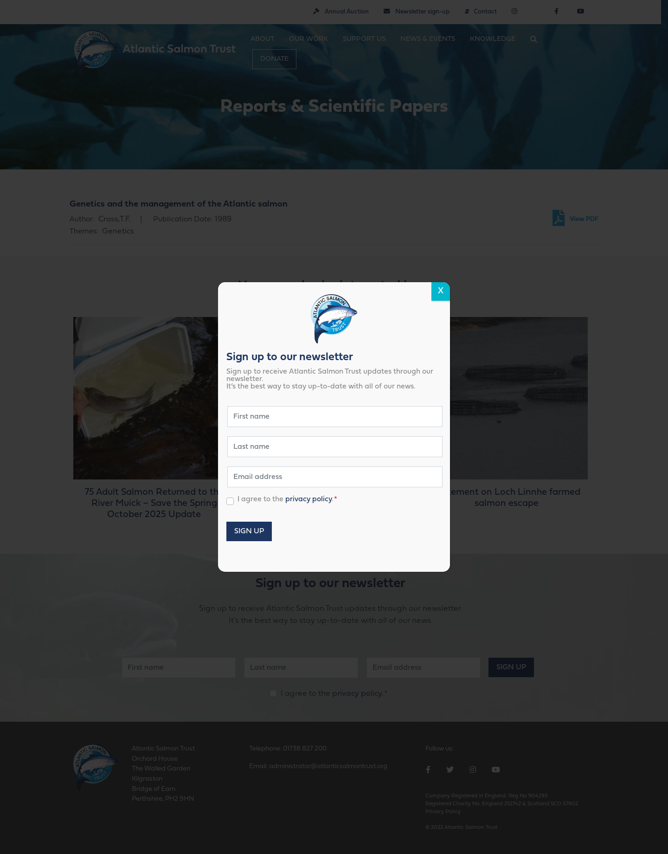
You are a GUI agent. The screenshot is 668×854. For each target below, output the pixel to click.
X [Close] (440, 291)
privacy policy (308, 499)
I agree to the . (287, 499)
